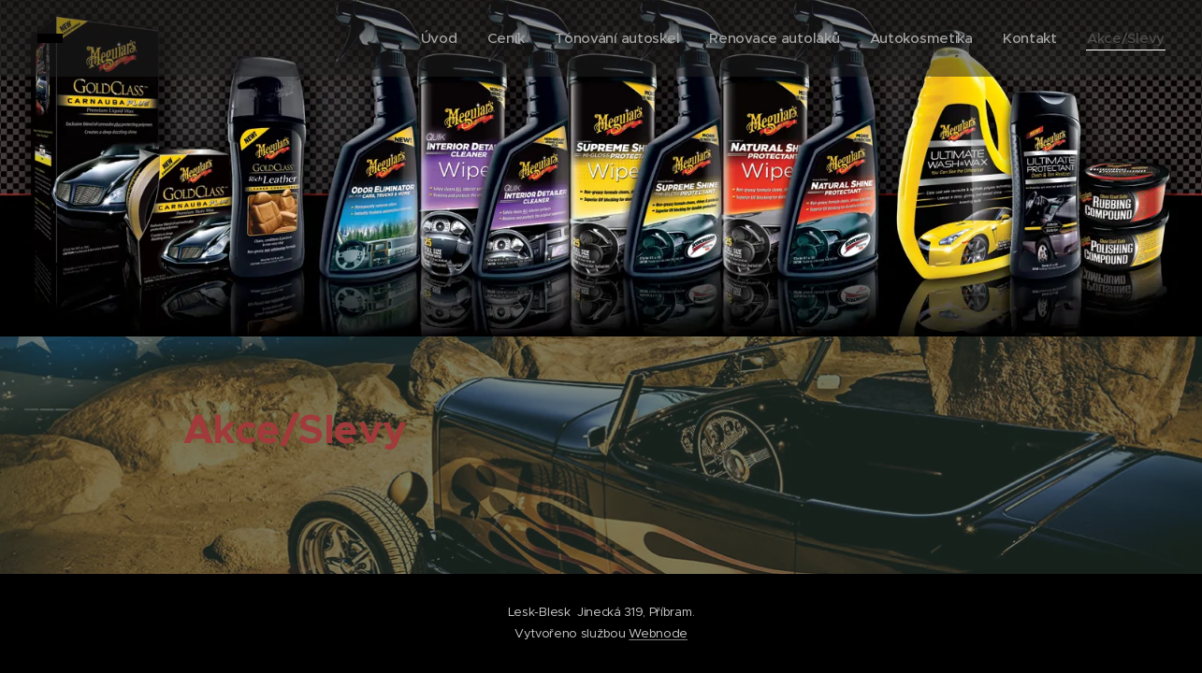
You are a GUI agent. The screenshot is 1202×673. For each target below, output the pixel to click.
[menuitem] (425, 38)
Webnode (658, 633)
